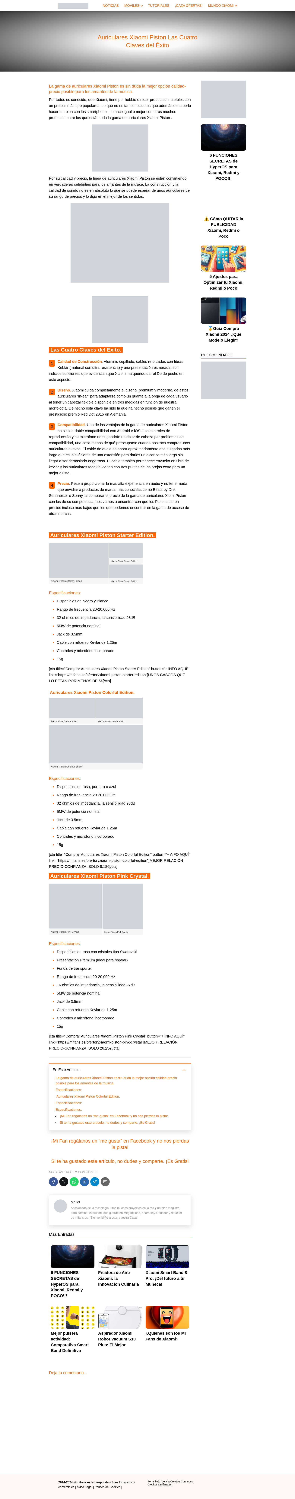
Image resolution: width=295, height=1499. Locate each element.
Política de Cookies (107, 1487)
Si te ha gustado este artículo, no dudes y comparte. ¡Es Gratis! (107, 1122)
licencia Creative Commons (177, 1481)
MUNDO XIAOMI (221, 6)
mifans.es (166, 1484)
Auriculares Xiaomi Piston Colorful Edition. (88, 1096)
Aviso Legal (84, 1487)
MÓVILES (131, 6)
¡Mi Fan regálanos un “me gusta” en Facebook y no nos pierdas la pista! (114, 1116)
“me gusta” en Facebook (124, 1141)
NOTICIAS (111, 6)
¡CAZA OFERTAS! (188, 6)
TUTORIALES (158, 6)
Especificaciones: (69, 1090)
